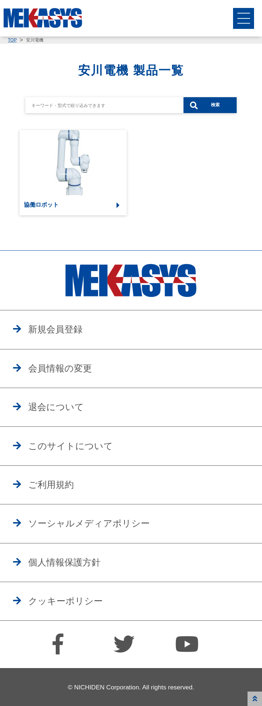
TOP (12, 40)
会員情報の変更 (60, 368)
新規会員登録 (55, 329)
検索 (215, 104)
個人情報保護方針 (64, 562)
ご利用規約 (51, 484)
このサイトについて (70, 446)
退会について (56, 407)
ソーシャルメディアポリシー (89, 523)
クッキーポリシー (65, 601)
